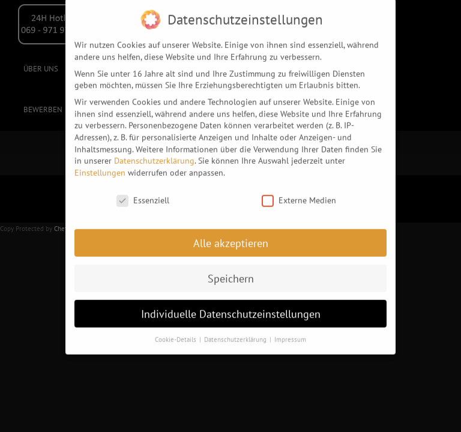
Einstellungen (99, 168)
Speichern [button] (231, 274)
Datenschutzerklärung (154, 156)
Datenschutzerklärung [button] (236, 335)
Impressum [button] (290, 335)
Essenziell (142, 196)
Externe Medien (299, 196)
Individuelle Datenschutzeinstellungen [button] (231, 309)
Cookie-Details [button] (176, 335)
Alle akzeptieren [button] (230, 238)
